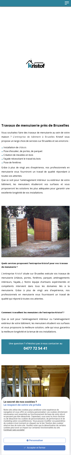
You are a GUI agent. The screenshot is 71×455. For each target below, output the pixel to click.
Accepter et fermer (34, 447)
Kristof (18, 273)
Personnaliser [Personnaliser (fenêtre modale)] (36, 440)
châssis (22, 147)
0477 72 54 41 (35, 348)
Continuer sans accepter (14, 430)
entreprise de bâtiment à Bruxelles (35, 136)
